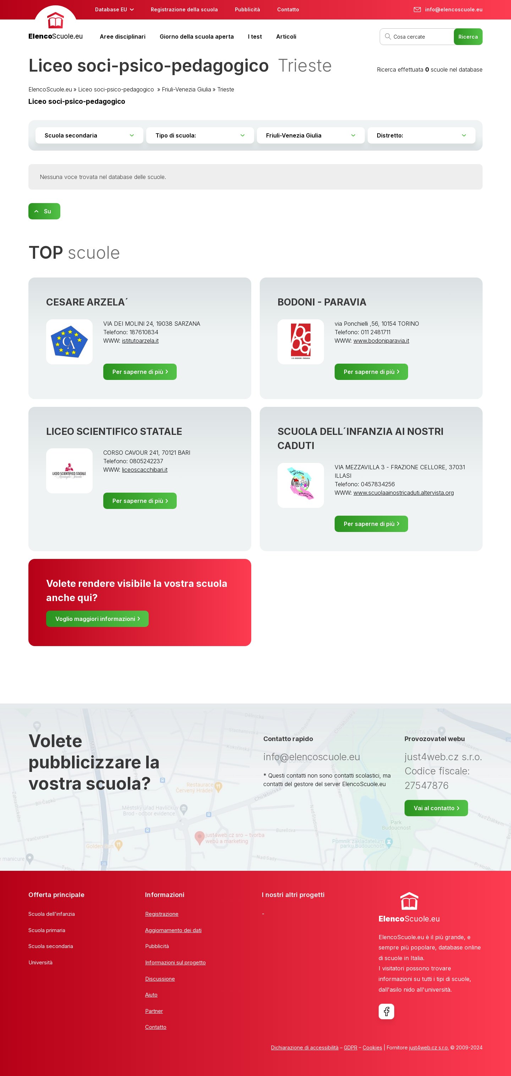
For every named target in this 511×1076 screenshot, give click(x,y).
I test (255, 36)
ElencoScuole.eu (50, 89)
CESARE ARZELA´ (87, 302)
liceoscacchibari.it (144, 469)
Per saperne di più (137, 371)
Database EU (111, 9)
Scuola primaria (46, 930)
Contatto (288, 9)
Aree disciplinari (122, 36)
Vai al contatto (434, 808)
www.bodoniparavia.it (381, 340)
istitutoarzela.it (140, 340)
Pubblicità (247, 9)
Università (40, 962)
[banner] (55, 23)
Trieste (225, 89)
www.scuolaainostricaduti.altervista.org (403, 492)
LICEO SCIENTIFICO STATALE (114, 431)
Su (47, 211)
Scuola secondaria (50, 946)
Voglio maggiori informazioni (95, 618)
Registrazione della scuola (184, 9)
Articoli (286, 36)
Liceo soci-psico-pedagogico (117, 89)
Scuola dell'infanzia (51, 913)
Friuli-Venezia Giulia (186, 89)
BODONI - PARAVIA (322, 302)
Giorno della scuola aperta (197, 36)
